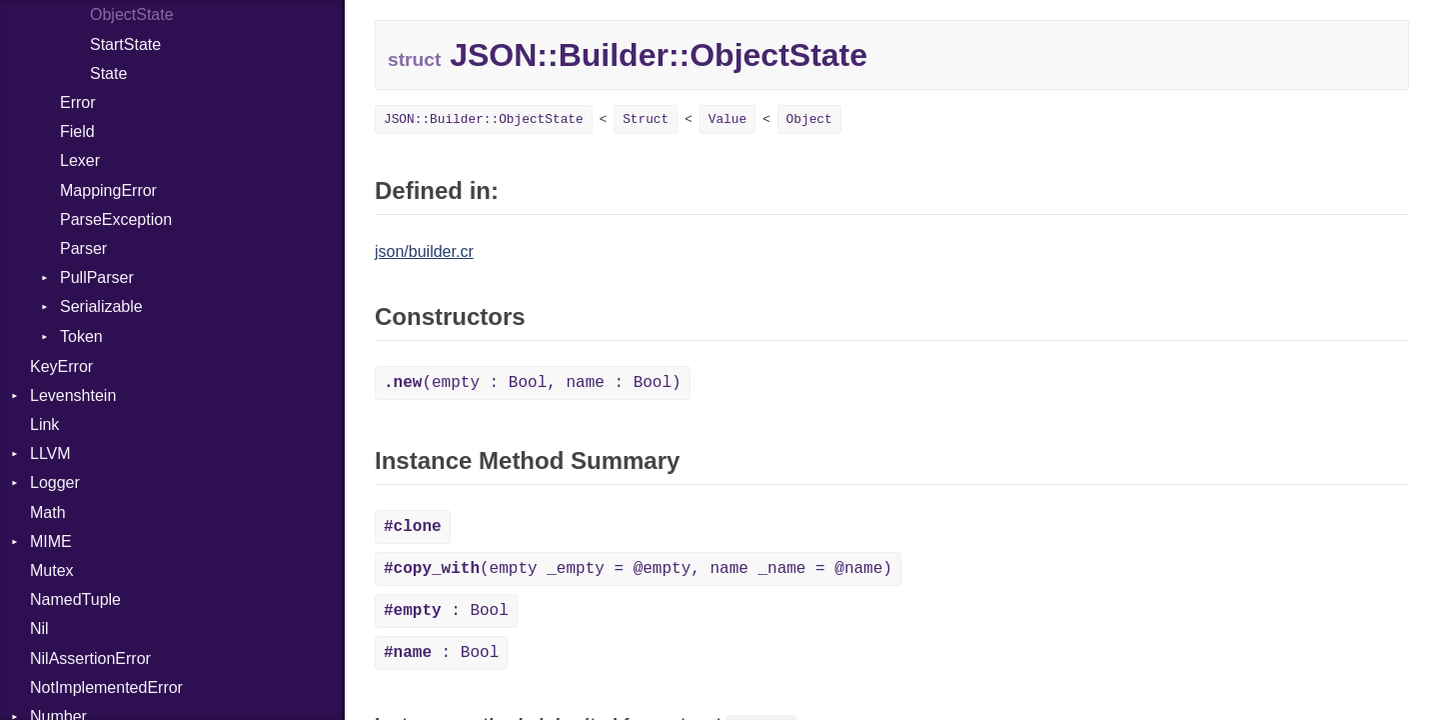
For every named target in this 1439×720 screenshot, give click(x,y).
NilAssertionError (90, 658)
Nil (39, 628)
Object (809, 119)
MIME (51, 541)
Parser (83, 248)
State (108, 73)
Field (77, 131)
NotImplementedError (106, 687)
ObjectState (132, 14)
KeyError (61, 366)
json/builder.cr (424, 251)
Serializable (101, 306)
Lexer (80, 160)
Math (48, 512)
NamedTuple (75, 599)
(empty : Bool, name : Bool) (533, 383)
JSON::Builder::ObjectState (484, 119)
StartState (125, 44)
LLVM (50, 453)
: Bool (446, 611)
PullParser (97, 277)
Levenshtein (73, 395)
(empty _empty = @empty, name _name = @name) (638, 569)
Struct (646, 119)
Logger (55, 482)
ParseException (116, 219)
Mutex (52, 570)
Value (727, 119)
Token (81, 336)
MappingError (108, 190)
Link (44, 424)
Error (78, 102)
